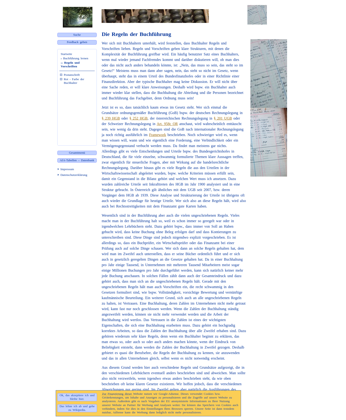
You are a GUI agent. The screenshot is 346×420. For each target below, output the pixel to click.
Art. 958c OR (167, 124)
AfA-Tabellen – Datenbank (77, 160)
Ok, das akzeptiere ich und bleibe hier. (77, 397)
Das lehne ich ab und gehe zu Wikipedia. (77, 408)
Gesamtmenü (77, 152)
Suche (77, 34)
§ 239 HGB (111, 118)
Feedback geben (77, 42)
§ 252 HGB (138, 118)
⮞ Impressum (65, 169)
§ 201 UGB (223, 118)
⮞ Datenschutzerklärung (72, 175)
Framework (157, 135)
